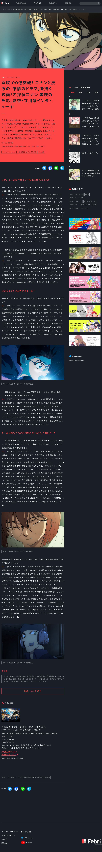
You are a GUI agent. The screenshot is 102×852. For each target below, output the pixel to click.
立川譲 (42, 152)
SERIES (68, 3)
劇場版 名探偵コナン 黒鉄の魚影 (28, 152)
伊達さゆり (74, 205)
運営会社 (4, 843)
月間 (88, 92)
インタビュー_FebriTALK (77, 198)
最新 (73, 92)
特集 (8, 9)
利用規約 (4, 839)
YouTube (28, 843)
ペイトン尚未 (74, 208)
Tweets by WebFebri (76, 361)
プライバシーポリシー (8, 835)
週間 (80, 92)
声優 (87, 194)
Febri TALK (21, 3)
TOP (2, 9)
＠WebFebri (28, 838)
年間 (96, 92)
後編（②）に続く (33, 691)
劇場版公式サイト (8, 752)
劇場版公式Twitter (8, 755)
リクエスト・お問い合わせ (9, 831)
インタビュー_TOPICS (9, 152)
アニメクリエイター (76, 201)
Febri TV (53, 3)
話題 (95, 205)
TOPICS (37, 3)
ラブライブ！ (85, 208)
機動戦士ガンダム (85, 205)
